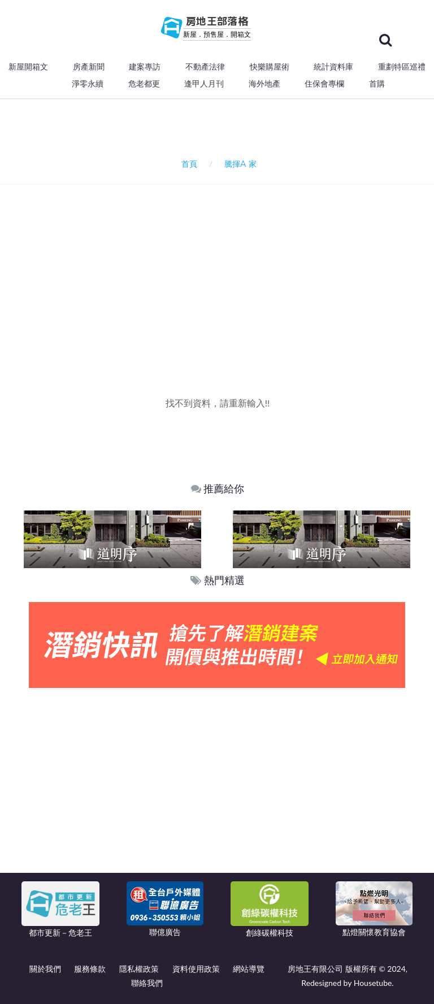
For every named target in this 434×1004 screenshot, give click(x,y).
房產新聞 (89, 67)
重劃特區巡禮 (402, 67)
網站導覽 (248, 968)
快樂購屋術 (269, 67)
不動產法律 (205, 67)
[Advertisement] (221, 269)
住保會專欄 (324, 84)
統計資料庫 (333, 67)
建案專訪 (144, 67)
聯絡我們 (147, 983)
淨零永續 (87, 84)
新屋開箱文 (28, 67)
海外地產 (264, 84)
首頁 (187, 163)
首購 (377, 84)
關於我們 (45, 968)
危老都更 (144, 84)
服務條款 (90, 968)
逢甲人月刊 (204, 84)
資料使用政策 (196, 968)
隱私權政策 (139, 968)
